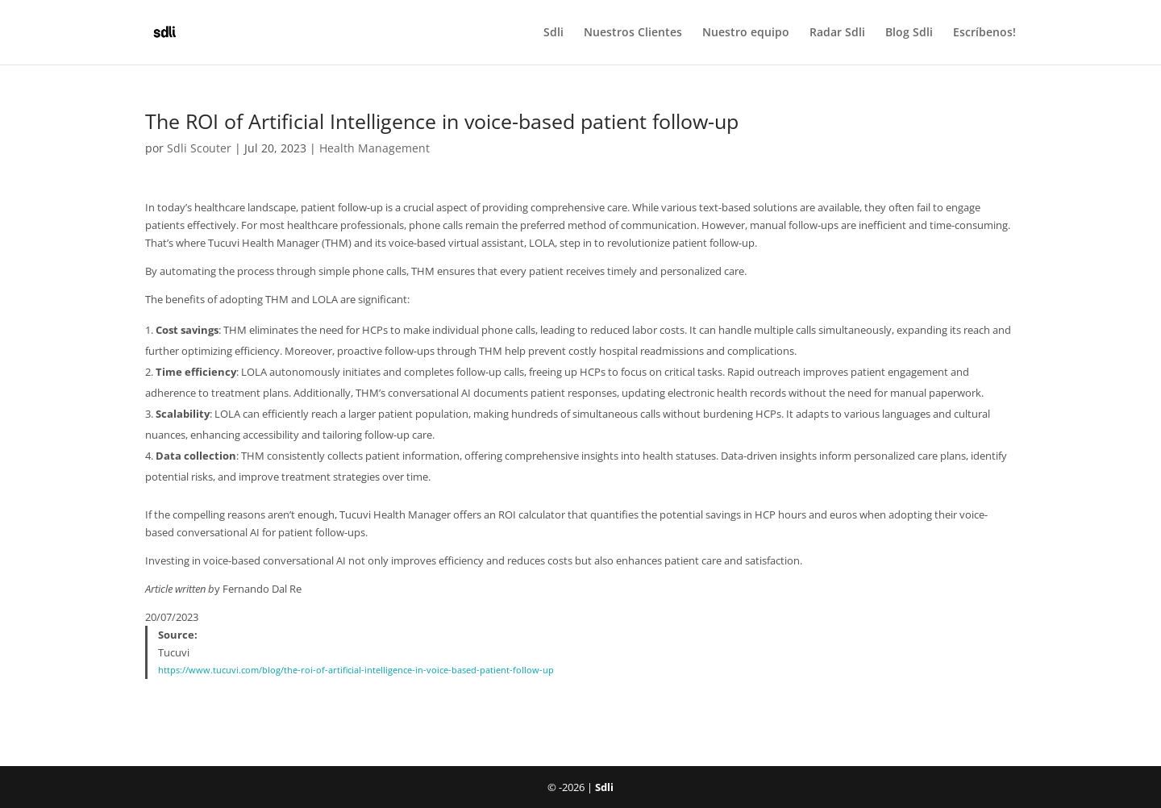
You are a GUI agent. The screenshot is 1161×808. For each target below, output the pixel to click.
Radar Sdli (837, 33)
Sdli (553, 33)
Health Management (374, 148)
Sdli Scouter (199, 148)
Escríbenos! (984, 33)
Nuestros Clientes (633, 33)
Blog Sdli (909, 33)
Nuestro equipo (745, 33)
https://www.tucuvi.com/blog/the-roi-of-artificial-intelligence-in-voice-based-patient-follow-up (356, 670)
